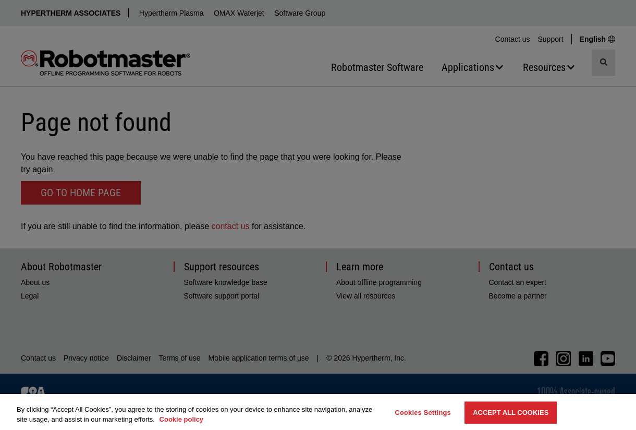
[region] (318, 412)
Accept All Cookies (510, 412)
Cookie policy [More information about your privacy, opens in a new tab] (182, 419)
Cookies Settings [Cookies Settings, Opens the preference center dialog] (423, 412)
